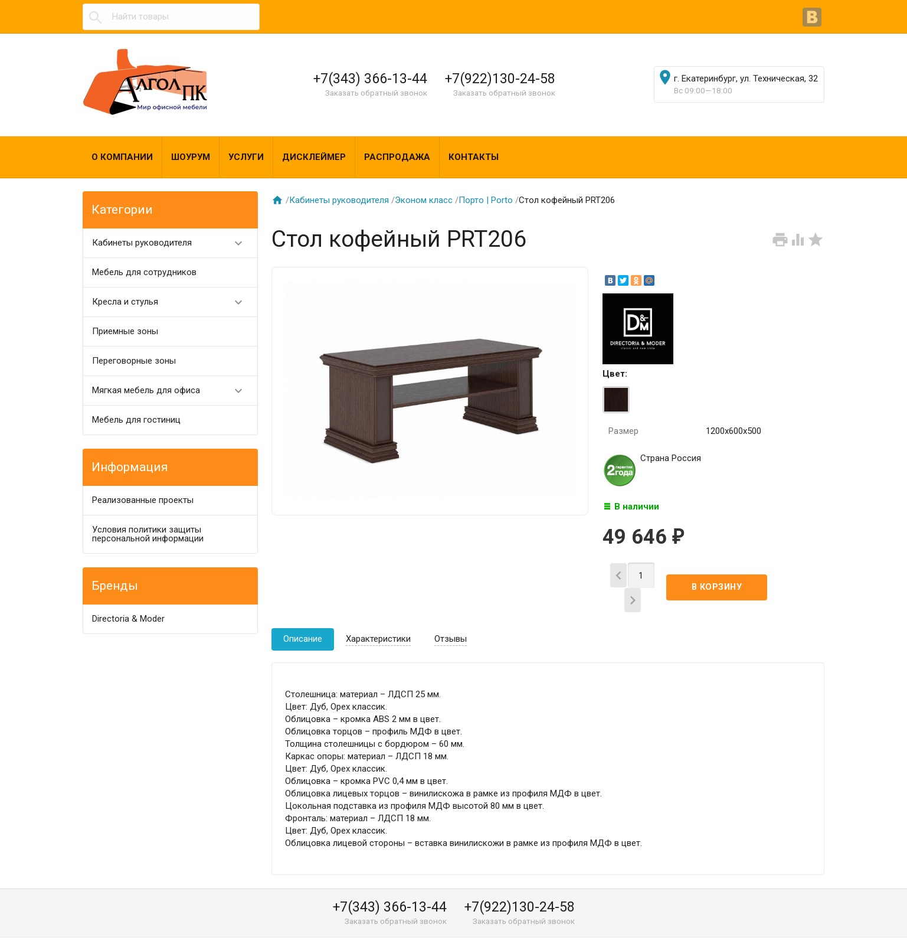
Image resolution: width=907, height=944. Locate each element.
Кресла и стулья (172, 302)
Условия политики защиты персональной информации (148, 534)
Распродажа (397, 157)
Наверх (858, 922)
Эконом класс (424, 200)
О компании (122, 157)
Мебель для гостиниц (136, 419)
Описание (302, 618)
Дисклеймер (314, 157)
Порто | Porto (486, 200)
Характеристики (378, 618)
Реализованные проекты (143, 500)
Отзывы (450, 618)
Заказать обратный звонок (376, 92)
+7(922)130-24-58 (500, 78)
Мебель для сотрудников (144, 272)
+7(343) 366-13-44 (370, 78)
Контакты (473, 157)
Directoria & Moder (128, 618)
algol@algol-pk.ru (593, 931)
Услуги (246, 157)
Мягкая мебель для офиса (172, 390)
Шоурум (190, 157)
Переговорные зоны (134, 360)
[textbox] (171, 17)
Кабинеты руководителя (172, 242)
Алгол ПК (111, 931)
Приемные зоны (125, 331)
